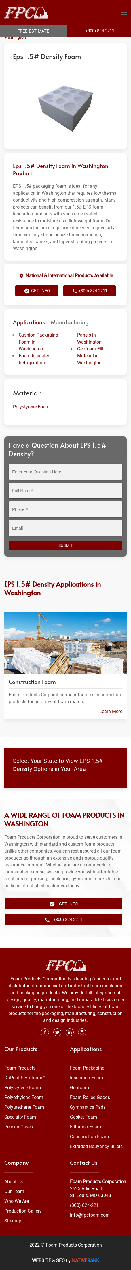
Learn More (110, 723)
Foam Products (19, 1068)
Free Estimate (33, 31)
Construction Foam (89, 1136)
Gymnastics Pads (88, 1107)
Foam (63, 42)
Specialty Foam (20, 1117)
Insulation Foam (86, 1077)
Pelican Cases (18, 1127)
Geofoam (79, 1087)
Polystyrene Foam (88, 42)
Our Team (14, 1191)
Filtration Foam (85, 1127)
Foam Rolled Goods (90, 1097)
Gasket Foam (83, 1117)
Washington (15, 48)
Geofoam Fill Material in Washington (90, 367)
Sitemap (12, 1221)
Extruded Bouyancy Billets (96, 1146)
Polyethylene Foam (23, 1097)
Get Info (37, 302)
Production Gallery (23, 1211)
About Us (13, 1181)
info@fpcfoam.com (90, 1215)
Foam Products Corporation (29, 42)
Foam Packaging (87, 1068)
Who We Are (16, 1201)
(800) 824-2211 (89, 302)
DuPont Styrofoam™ (24, 1077)
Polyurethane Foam (24, 1107)
